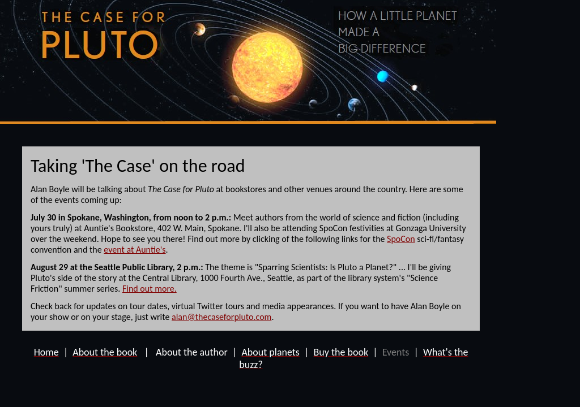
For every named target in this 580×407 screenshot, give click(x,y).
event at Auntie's (134, 249)
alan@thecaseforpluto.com (221, 316)
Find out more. (149, 288)
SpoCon (401, 238)
